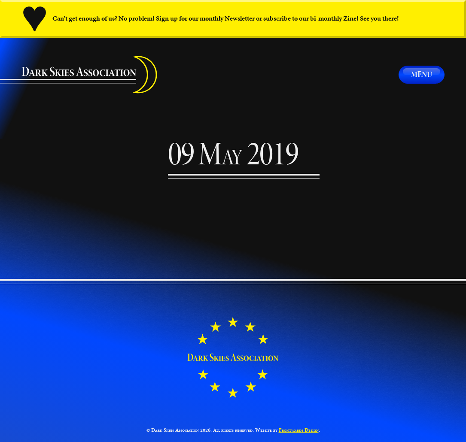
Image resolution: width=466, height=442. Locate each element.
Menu (421, 74)
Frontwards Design (299, 429)
